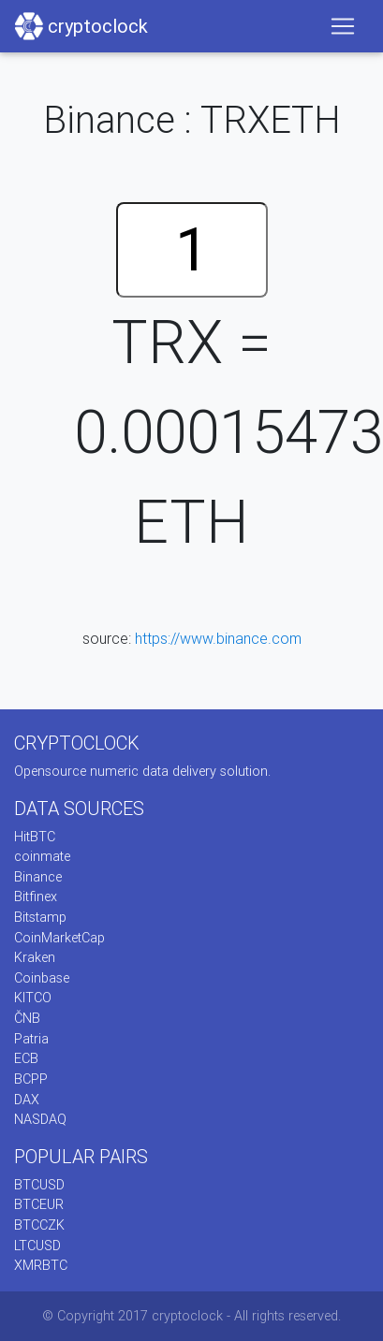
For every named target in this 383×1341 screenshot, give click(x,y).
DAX (26, 1099)
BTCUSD (39, 1184)
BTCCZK (39, 1225)
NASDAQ (40, 1119)
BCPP (31, 1079)
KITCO (33, 997)
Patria (31, 1038)
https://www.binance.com (218, 638)
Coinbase (41, 977)
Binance (38, 876)
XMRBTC (40, 1265)
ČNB (27, 1018)
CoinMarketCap (59, 937)
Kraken (34, 957)
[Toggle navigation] (342, 26)
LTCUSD (37, 1245)
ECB (26, 1058)
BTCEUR (39, 1204)
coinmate (42, 856)
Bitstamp (40, 917)
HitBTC (34, 836)
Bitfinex (35, 896)
